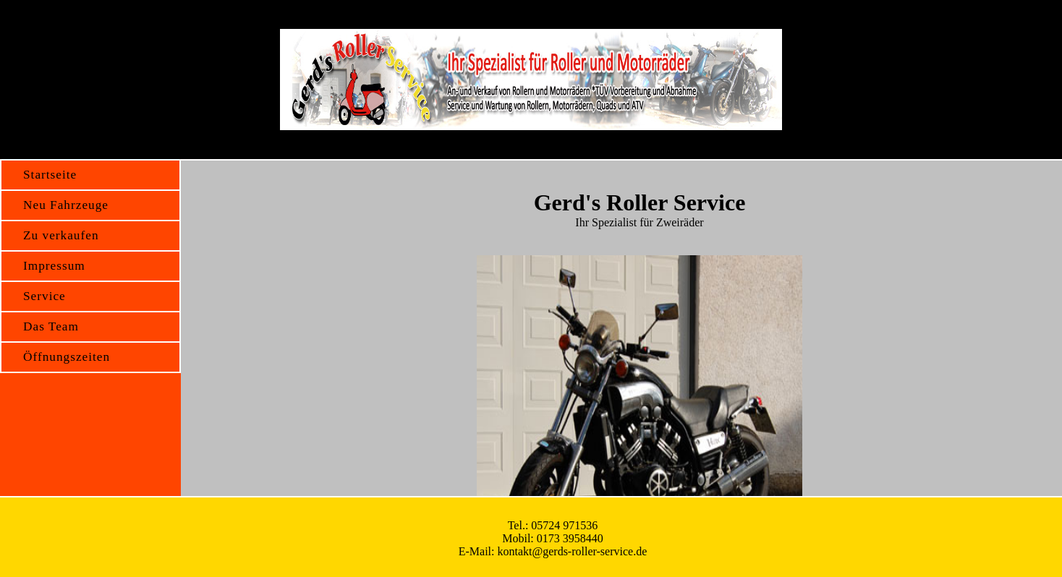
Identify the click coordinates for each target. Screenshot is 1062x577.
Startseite (50, 174)
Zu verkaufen (61, 235)
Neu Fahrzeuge (66, 205)
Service (44, 296)
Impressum (54, 266)
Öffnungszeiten (66, 357)
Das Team (51, 326)
